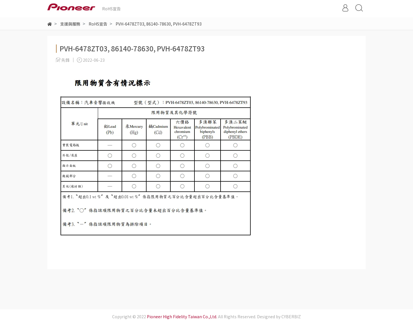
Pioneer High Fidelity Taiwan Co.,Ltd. (182, 316)
